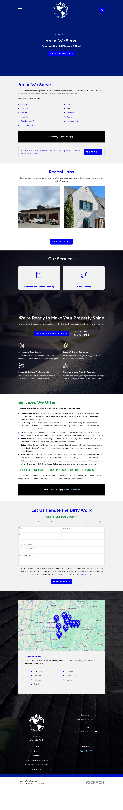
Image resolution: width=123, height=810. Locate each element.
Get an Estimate (61, 54)
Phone (21, 535)
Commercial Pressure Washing (36, 765)
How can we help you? (26, 556)
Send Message (61, 581)
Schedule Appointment (51, 334)
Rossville (24, 117)
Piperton (70, 117)
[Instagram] (91, 751)
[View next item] (63, 233)
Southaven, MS (27, 125)
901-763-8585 (81, 335)
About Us (93, 152)
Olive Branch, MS (27, 121)
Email (64, 535)
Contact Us (36, 769)
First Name (22, 528)
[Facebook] (86, 751)
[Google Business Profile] (81, 751)
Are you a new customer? (27, 549)
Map (86, 722)
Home (36, 751)
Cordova (24, 108)
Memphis (70, 113)
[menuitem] (21, 783)
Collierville (71, 104)
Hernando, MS (72, 121)
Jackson (24, 113)
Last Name (66, 528)
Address (22, 542)
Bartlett (24, 104)
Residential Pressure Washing (37, 760)
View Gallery (61, 242)
